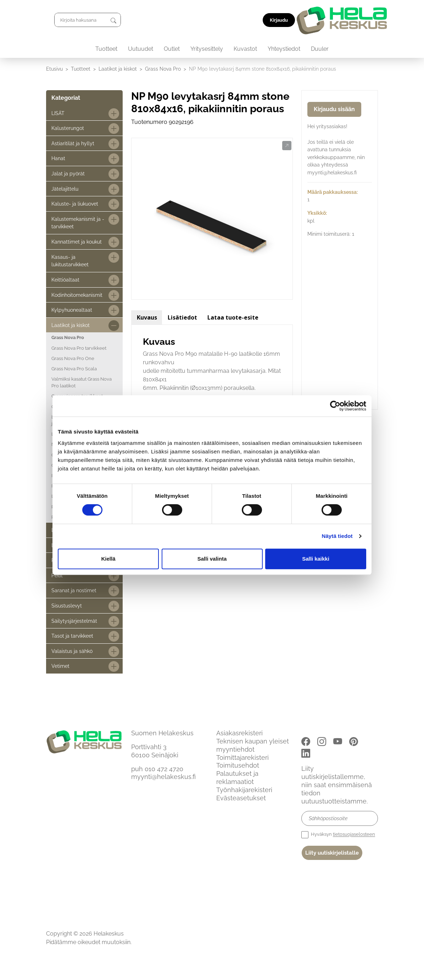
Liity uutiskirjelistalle (332, 853)
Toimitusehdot (237, 765)
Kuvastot (245, 48)
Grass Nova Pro (163, 69)
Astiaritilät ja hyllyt (72, 143)
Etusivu (54, 69)
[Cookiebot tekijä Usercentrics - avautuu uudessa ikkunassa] (335, 405)
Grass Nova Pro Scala (74, 368)
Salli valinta (212, 559)
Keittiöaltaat (65, 280)
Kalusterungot (67, 128)
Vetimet (60, 666)
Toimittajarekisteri (242, 757)
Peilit (57, 575)
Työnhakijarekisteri (244, 790)
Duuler (320, 48)
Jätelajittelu (64, 189)
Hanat (58, 158)
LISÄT (58, 113)
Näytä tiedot (337, 536)
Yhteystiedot (284, 48)
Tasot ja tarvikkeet (72, 636)
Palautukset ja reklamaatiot (237, 777)
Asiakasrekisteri (239, 733)
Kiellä (108, 559)
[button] (286, 146)
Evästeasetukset (241, 798)
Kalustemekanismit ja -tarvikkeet (77, 223)
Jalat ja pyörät (68, 173)
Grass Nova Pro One (72, 358)
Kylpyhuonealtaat (71, 310)
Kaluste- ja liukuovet (74, 204)
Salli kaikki (315, 559)
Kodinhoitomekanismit (76, 295)
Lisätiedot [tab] (182, 317)
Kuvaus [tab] (147, 317)
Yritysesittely (206, 48)
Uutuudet (140, 48)
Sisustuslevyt (66, 606)
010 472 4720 (164, 769)
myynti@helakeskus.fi (163, 776)
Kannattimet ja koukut (76, 242)
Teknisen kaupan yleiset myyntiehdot (252, 745)
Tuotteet (106, 48)
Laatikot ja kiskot (118, 69)
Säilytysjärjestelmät (74, 621)
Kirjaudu (362, 20)
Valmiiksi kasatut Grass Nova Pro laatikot (81, 382)
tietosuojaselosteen (354, 834)
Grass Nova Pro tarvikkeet (78, 348)
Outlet (172, 48)
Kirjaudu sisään (334, 109)
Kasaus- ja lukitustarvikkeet (70, 261)
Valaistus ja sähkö (72, 651)
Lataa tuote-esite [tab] (232, 317)
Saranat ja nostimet (73, 590)
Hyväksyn (338, 834)
